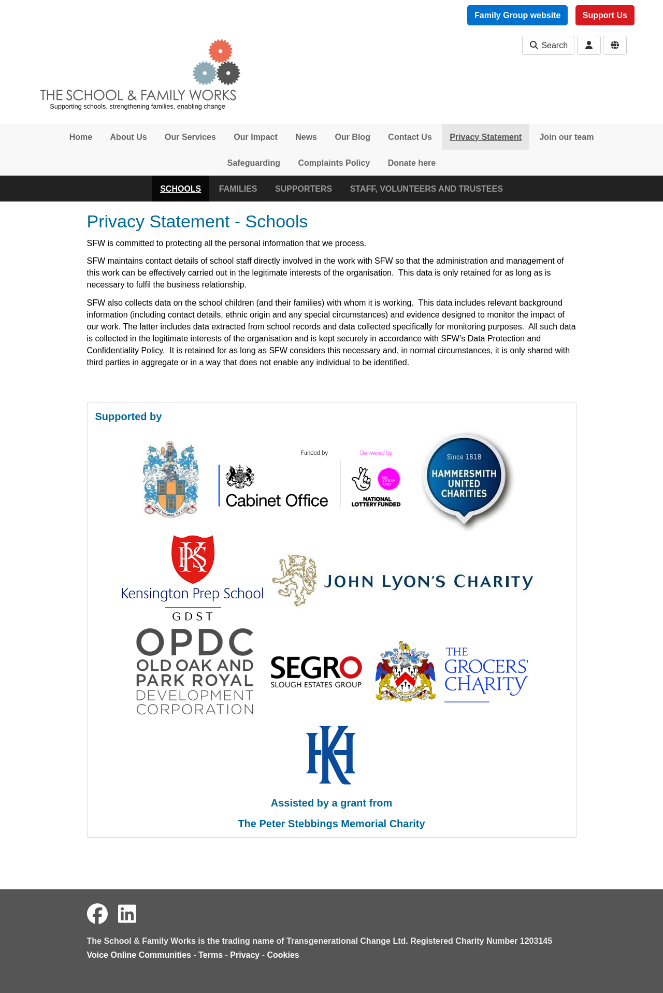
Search (548, 45)
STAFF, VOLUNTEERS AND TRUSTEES (426, 188)
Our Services (190, 137)
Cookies (283, 955)
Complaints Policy (334, 163)
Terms (210, 955)
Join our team (566, 137)
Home (80, 137)
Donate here (412, 163)
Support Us (605, 15)
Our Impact (255, 137)
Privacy (245, 955)
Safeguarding (253, 163)
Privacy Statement (486, 137)
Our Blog (352, 137)
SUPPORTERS (303, 188)
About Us (128, 137)
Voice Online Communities (139, 955)
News (306, 137)
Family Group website (517, 15)
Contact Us (409, 137)
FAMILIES (238, 188)
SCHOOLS (180, 188)
